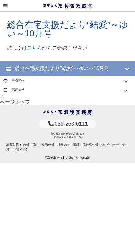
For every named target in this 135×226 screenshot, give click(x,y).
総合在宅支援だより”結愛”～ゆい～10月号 (62, 68)
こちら (34, 48)
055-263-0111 (67, 124)
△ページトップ (15, 99)
